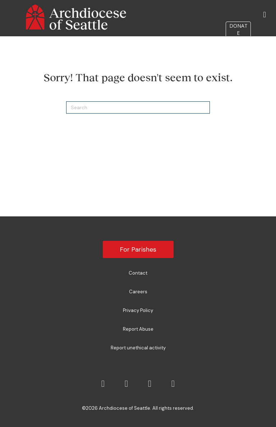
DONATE (238, 29)
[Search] (138, 107)
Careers (138, 292)
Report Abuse (138, 329)
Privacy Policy (138, 310)
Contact (138, 273)
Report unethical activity (138, 348)
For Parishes (138, 249)
